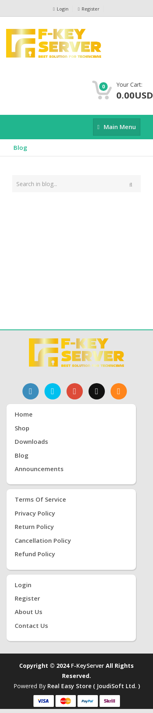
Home (24, 414)
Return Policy (34, 526)
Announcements (39, 469)
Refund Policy (35, 554)
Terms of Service (40, 499)
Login (61, 9)
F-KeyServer (87, 665)
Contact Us (31, 625)
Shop (22, 428)
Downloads (31, 441)
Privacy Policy (35, 513)
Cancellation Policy (43, 540)
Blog (20, 147)
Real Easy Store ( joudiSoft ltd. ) (93, 686)
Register (89, 9)
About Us (28, 612)
